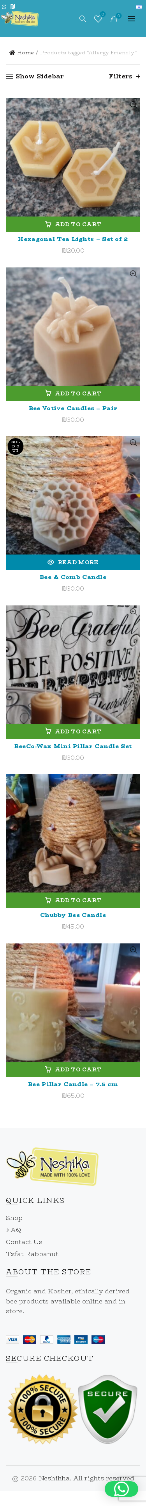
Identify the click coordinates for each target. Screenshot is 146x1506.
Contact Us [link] (24, 1242)
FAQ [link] (13, 1230)
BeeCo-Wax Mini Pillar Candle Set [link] (73, 746)
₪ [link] (12, 7)
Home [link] (25, 52)
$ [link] (4, 7)
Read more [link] (78, 562)
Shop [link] (14, 1218)
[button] (121, 1489)
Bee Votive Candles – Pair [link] (73, 408)
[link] (20, 18)
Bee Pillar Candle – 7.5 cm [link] (73, 1084)
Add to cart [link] (78, 224)
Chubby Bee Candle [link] (73, 915)
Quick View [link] (133, 105)
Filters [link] (120, 76)
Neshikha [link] (54, 1478)
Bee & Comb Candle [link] (73, 577)
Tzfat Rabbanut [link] (32, 1254)
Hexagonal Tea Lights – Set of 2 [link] (73, 239)
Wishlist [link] (102, 15)
